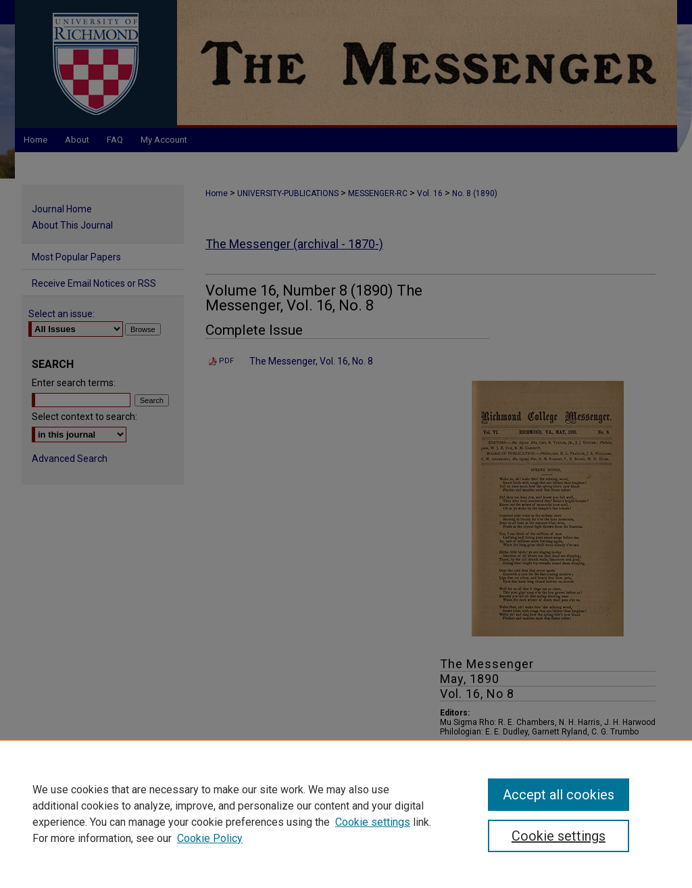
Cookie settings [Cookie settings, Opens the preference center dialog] (559, 836)
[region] (346, 813)
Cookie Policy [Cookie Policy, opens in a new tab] (210, 838)
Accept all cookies (558, 795)
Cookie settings (372, 822)
